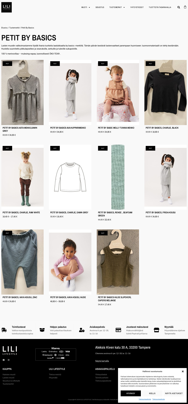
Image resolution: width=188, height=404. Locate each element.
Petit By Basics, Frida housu (161, 212)
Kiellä (152, 393)
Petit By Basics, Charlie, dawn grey (69, 212)
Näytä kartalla (102, 360)
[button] (182, 371)
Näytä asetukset (174, 393)
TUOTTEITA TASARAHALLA (160, 7)
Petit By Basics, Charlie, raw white (21, 212)
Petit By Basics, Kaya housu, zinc (20, 297)
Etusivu (4, 28)
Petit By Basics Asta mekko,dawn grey (20, 129)
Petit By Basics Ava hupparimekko (68, 127)
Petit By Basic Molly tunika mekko (116, 127)
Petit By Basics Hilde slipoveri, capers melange (114, 299)
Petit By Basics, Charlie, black (162, 127)
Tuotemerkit (117, 7)
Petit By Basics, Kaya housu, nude (68, 297)
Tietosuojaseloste (145, 399)
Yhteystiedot (137, 7)
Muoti (85, 7)
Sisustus (100, 7)
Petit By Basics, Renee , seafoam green (115, 214)
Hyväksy (130, 393)
